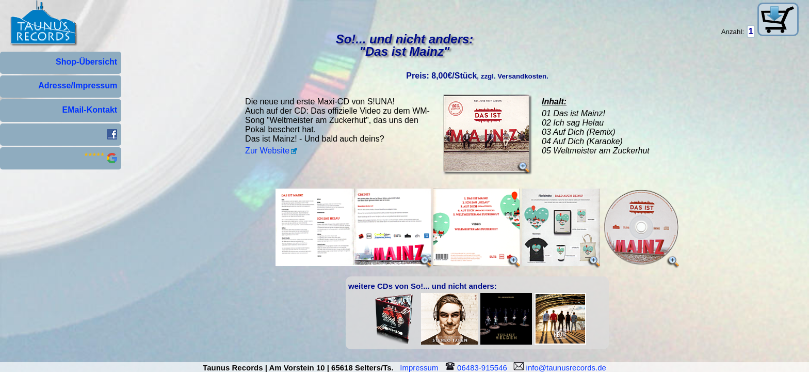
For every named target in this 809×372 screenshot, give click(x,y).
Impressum (421, 367)
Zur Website (267, 150)
